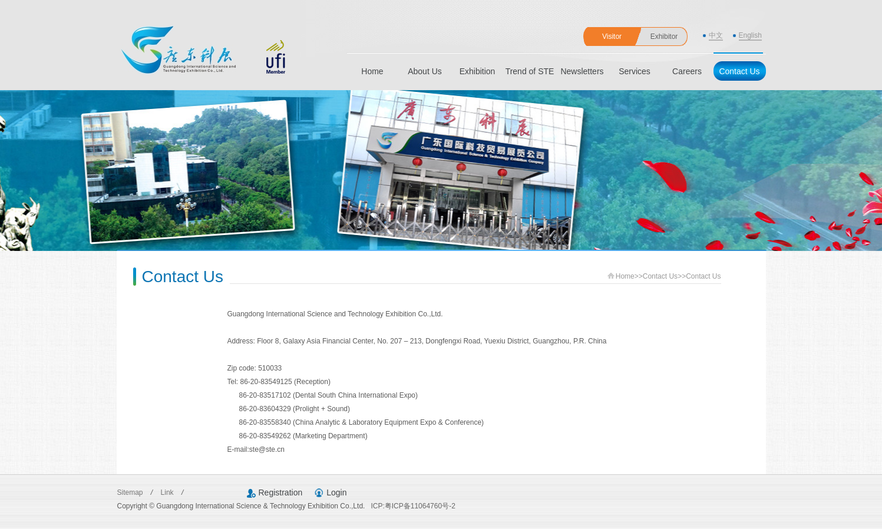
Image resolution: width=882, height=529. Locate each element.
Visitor (612, 36)
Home (372, 71)
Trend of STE (530, 71)
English (750, 35)
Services (634, 71)
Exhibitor (664, 36)
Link (168, 492)
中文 (716, 35)
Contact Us (739, 71)
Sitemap (131, 492)
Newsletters (581, 71)
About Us (425, 71)
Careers (687, 71)
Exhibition (477, 71)
